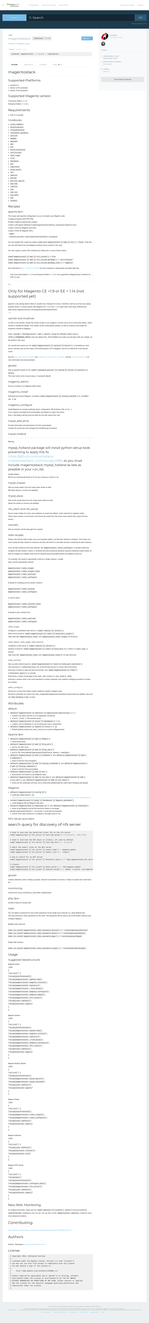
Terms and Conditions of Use (60, 1318)
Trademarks (13, 1316)
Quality (57, 64)
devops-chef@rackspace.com (35, 1248)
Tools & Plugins (49, 5)
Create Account (127, 5)
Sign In (140, 5)
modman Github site (79, 357)
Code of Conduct (45, 1318)
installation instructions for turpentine (51, 357)
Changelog (42, 64)
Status (103, 1318)
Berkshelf (18, 49)
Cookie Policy (83, 1318)
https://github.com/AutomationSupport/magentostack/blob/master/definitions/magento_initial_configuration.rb (51, 797)
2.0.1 (40, 38)
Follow (88, 38)
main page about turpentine (24, 357)
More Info (63, 5)
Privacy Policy (73, 1318)
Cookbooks (34, 5)
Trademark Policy (94, 1318)
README (14, 64)
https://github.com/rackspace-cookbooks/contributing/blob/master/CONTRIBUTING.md (39, 1233)
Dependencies (28, 64)
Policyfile (11, 49)
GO (141, 17)
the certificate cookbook (30, 268)
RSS (10, 35)
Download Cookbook (122, 79)
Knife (24, 49)
